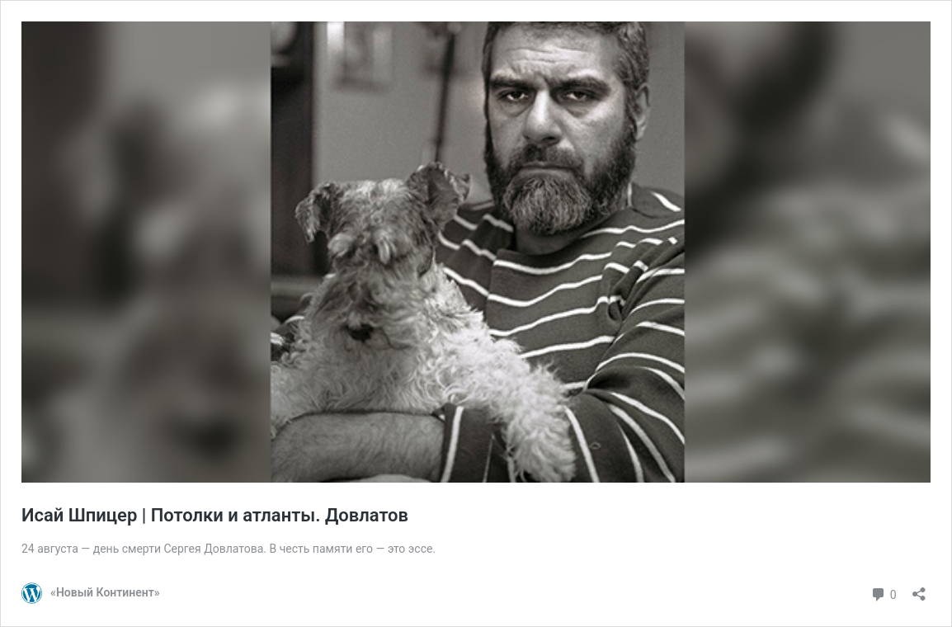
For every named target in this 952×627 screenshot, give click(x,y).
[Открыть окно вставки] (919, 588)
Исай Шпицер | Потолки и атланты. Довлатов (214, 515)
